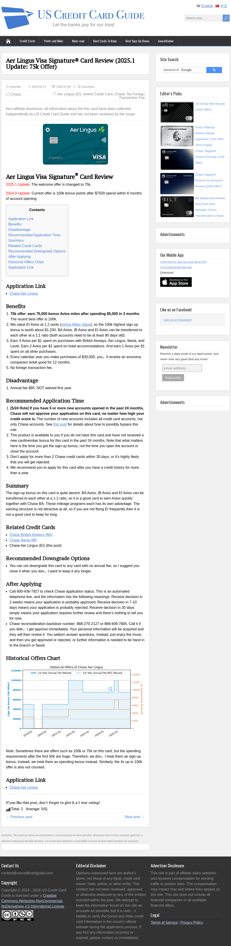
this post (60, 424)
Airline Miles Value (75, 324)
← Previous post (19, 817)
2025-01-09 (67, 86)
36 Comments (86, 86)
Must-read (78, 40)
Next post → (135, 817)
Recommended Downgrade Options (37, 251)
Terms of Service (164, 922)
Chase (15, 94)
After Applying (19, 257)
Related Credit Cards (25, 246)
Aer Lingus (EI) (69, 94)
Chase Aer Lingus (23, 293)
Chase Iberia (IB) (23, 540)
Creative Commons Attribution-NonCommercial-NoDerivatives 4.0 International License (32, 901)
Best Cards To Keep (105, 40)
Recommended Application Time (34, 235)
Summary (16, 240)
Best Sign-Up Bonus (137, 40)
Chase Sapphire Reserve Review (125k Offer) (210, 156)
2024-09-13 (39, 86)
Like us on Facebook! (176, 309)
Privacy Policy (191, 922)
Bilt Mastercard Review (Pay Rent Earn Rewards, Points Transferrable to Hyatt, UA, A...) (210, 209)
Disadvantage (19, 230)
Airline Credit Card (98, 94)
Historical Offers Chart (26, 262)
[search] (184, 70)
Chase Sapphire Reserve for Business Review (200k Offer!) (209, 180)
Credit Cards (27, 40)
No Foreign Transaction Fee (132, 96)
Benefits (14, 224)
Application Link (21, 219)
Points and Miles (53, 40)
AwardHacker (166, 40)
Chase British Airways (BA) (31, 535)
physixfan (15, 86)
